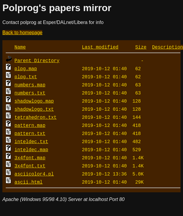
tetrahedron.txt (35, 117)
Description (167, 47)
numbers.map (29, 84)
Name (20, 47)
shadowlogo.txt (34, 109)
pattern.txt (29, 133)
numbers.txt (29, 92)
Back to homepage (22, 32)
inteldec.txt (31, 141)
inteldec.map (31, 149)
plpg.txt (25, 76)
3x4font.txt (29, 165)
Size (140, 47)
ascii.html (28, 181)
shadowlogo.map (34, 101)
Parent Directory (36, 60)
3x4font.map (29, 157)
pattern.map (29, 125)
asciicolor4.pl (34, 173)
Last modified (100, 47)
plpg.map (25, 68)
